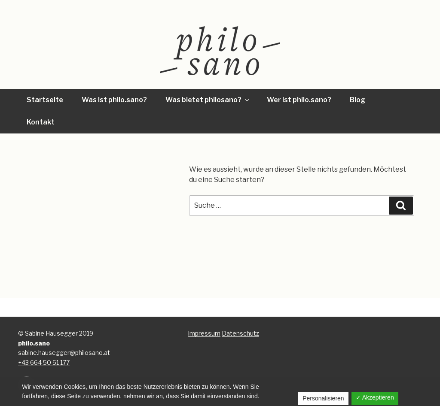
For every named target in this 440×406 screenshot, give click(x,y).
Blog (357, 100)
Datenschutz (240, 333)
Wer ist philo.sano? (299, 100)
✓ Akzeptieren (375, 397)
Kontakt (41, 122)
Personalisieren (323, 398)
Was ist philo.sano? (114, 100)
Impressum (204, 333)
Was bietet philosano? (208, 100)
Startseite (45, 100)
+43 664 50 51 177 (44, 362)
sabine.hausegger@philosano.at (64, 352)
